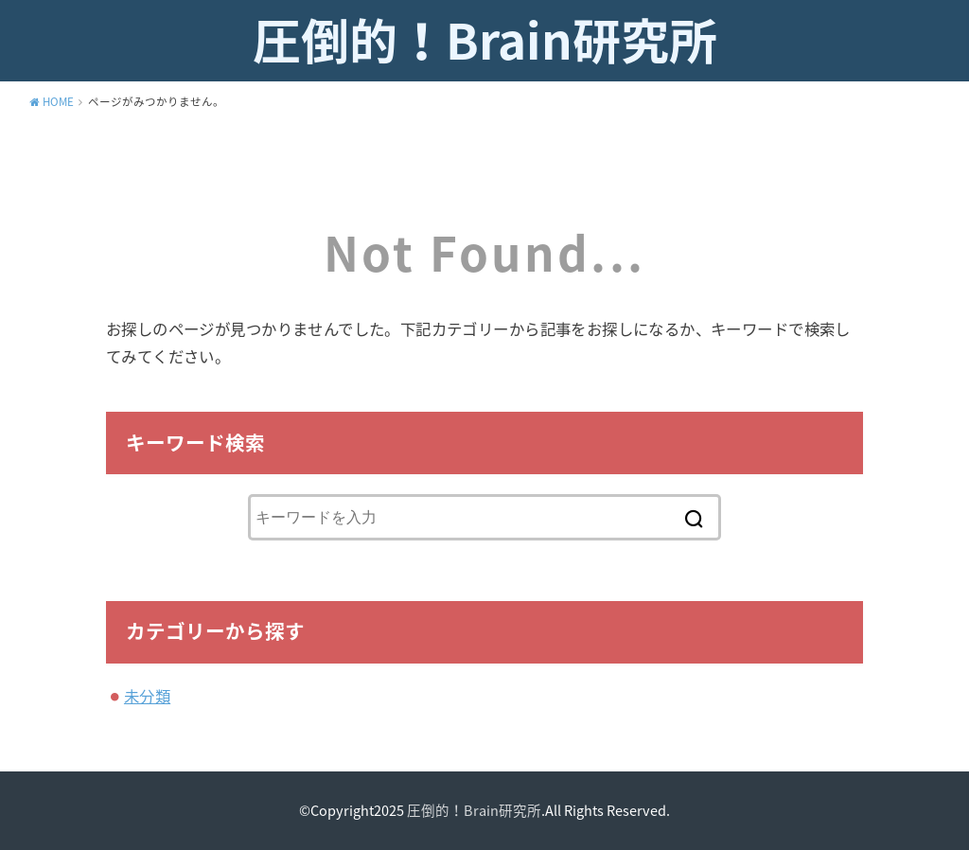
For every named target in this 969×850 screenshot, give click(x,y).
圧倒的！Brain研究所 (485, 39)
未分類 (147, 695)
